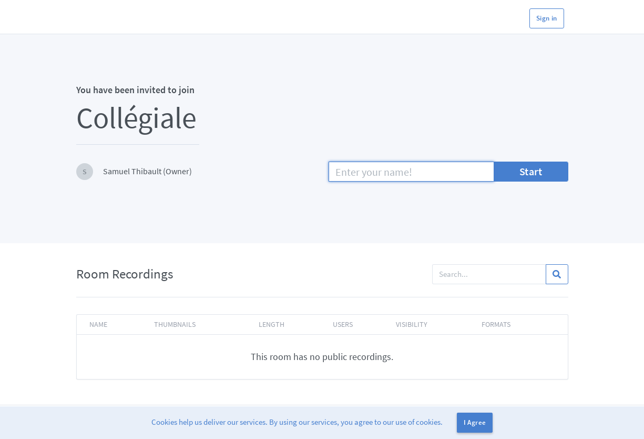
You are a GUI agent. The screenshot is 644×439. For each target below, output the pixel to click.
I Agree (475, 422)
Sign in (546, 18)
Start (531, 171)
